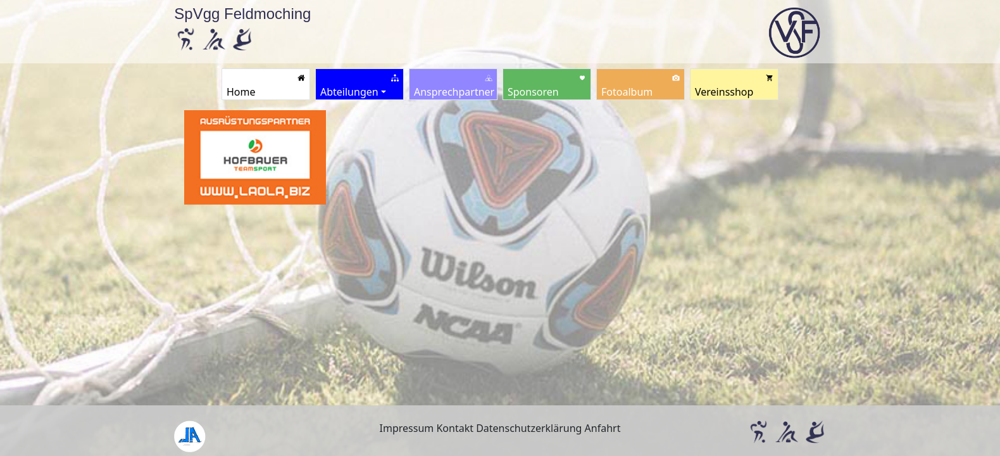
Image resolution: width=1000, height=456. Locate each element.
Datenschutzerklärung (529, 428)
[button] (359, 84)
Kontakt (454, 428)
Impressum (407, 428)
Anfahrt (603, 428)
